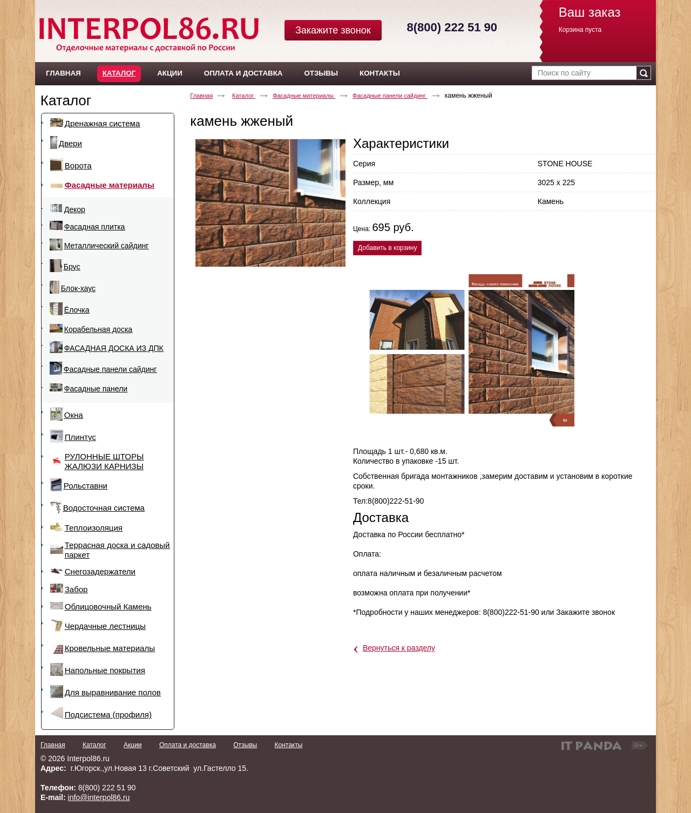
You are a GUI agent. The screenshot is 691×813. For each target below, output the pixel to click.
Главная (201, 95)
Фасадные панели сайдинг (390, 95)
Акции (133, 745)
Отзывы (245, 745)
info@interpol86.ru (99, 797)
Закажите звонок (333, 30)
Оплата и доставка (187, 745)
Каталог (119, 73)
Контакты (288, 745)
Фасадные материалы (304, 95)
